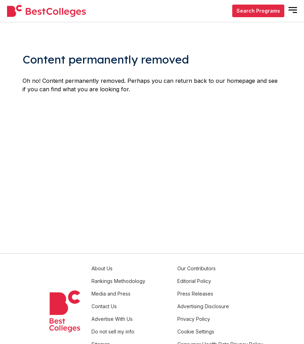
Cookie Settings (195, 332)
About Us (102, 268)
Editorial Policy (194, 281)
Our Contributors (196, 268)
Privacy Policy (193, 319)
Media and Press (111, 294)
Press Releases (195, 294)
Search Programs (258, 11)
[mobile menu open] (293, 10)
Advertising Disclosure (203, 306)
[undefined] (46, 11)
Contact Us (104, 306)
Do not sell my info (112, 332)
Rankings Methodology (118, 281)
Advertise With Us (112, 319)
